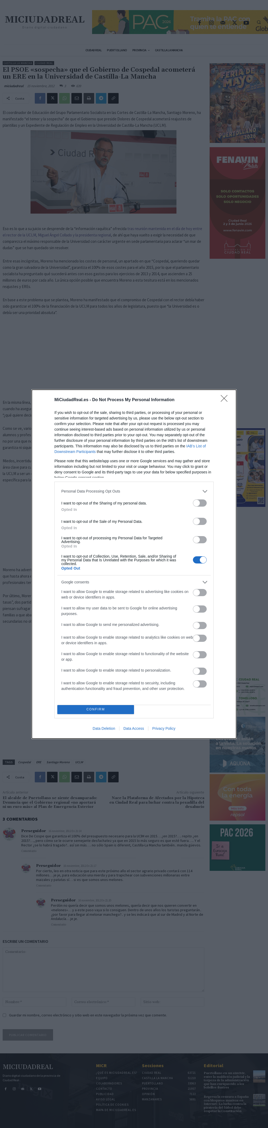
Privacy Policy (163, 728)
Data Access (133, 728)
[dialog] (134, 564)
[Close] (226, 400)
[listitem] (134, 491)
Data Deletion (104, 728)
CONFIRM (96, 709)
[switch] (200, 503)
